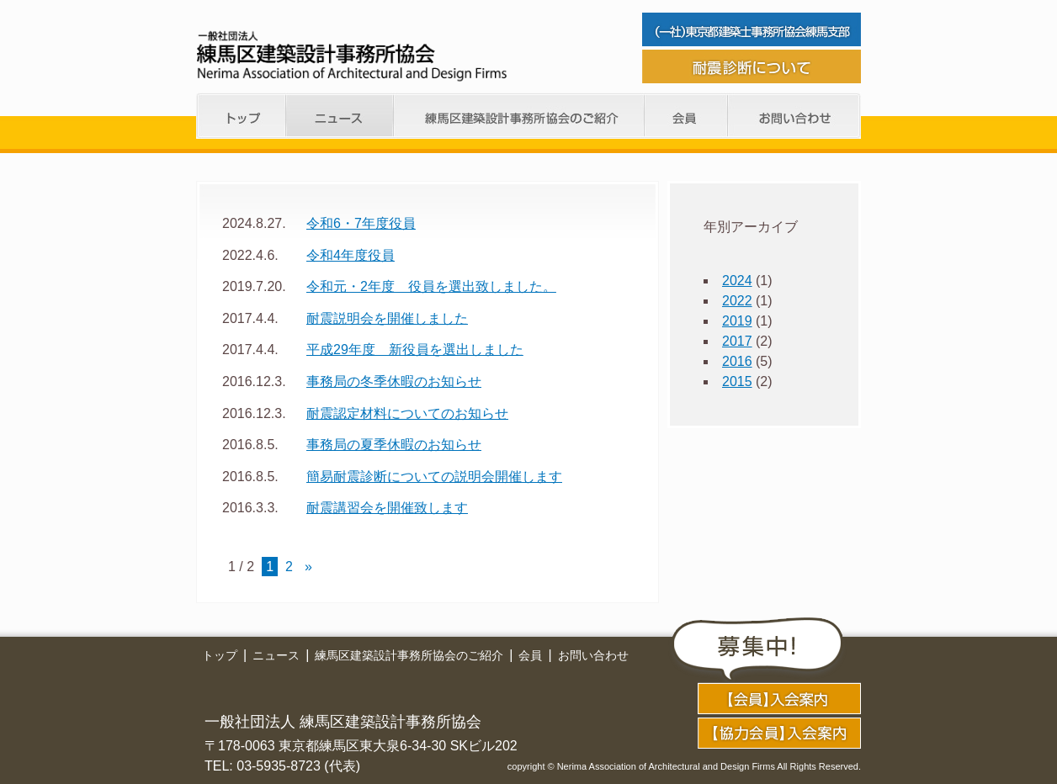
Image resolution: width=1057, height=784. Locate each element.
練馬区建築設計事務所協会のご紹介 (409, 655)
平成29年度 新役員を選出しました (414, 349)
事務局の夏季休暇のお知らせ (393, 444)
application (779, 698)
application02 (779, 733)
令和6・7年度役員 (361, 223)
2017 (737, 341)
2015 (737, 381)
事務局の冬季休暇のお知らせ (393, 381)
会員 (686, 116)
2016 (737, 361)
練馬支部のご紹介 (519, 116)
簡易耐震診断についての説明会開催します (434, 476)
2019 (737, 321)
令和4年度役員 (350, 255)
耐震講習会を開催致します (387, 508)
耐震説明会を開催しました (387, 318)
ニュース (340, 116)
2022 (737, 301)
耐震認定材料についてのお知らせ (407, 413)
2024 (737, 280)
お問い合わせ (794, 116)
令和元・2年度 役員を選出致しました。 (431, 286)
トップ (241, 116)
